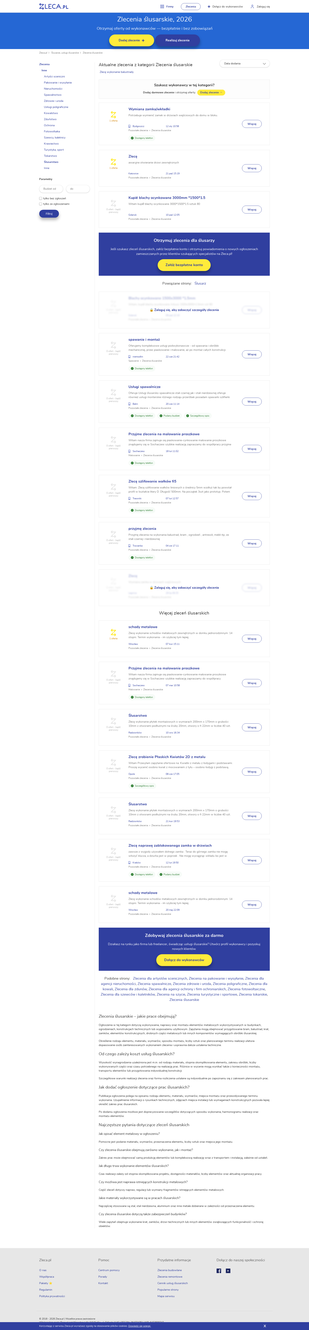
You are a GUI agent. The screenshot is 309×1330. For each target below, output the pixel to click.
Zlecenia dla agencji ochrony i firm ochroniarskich (187, 989)
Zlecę (133, 156)
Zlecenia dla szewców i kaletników (128, 994)
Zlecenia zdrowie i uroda (192, 984)
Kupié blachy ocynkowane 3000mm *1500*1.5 (167, 198)
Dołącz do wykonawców (225, 6)
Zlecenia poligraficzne (230, 984)
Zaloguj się (263, 6)
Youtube (228, 1271)
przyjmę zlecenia (143, 529)
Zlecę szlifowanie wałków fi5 (153, 481)
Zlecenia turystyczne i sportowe (212, 994)
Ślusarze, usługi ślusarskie (65, 53)
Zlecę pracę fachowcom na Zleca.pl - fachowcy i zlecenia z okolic (53, 6)
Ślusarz (201, 283)
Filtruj (49, 213)
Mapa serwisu (166, 1296)
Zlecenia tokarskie (253, 994)
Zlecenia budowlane (169, 1270)
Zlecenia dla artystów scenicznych (161, 978)
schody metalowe (143, 627)
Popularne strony (168, 1289)
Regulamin (45, 1289)
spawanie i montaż (145, 340)
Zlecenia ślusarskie (92, 53)
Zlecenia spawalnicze (155, 984)
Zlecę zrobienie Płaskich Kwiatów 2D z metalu (167, 757)
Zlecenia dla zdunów (131, 989)
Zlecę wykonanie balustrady (117, 72)
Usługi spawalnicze (145, 387)
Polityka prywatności (52, 1296)
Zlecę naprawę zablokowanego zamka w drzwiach (171, 845)
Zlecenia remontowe (169, 1276)
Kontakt (103, 1283)
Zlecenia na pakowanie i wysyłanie (216, 978)
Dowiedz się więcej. (139, 1326)
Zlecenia (191, 6)
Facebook (219, 1271)
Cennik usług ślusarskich (172, 1283)
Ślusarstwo (138, 715)
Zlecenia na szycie (171, 994)
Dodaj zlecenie (212, 92)
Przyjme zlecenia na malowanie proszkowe (164, 434)
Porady (102, 1276)
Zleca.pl (43, 53)
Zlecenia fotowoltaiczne (246, 989)
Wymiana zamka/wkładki (150, 109)
